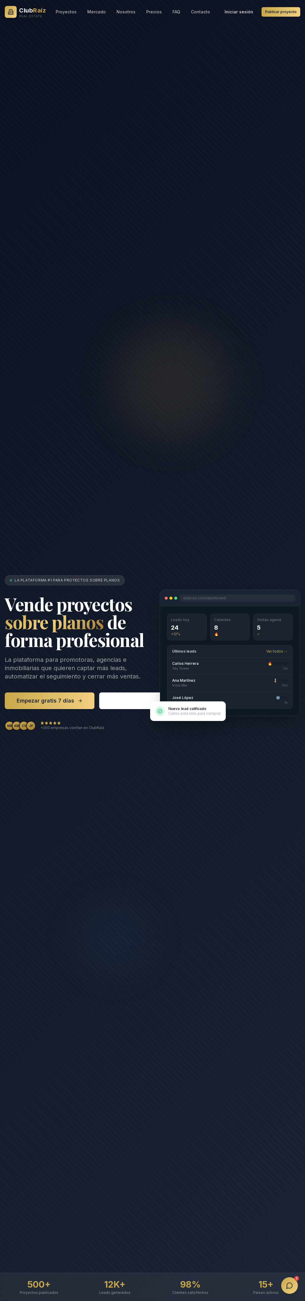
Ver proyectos (134, 700)
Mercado (96, 11)
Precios (154, 11)
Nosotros (126, 11)
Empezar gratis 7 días (50, 700)
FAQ (176, 11)
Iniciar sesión (239, 11)
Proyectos (66, 11)
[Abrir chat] (289, 1285)
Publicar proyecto (281, 12)
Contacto (200, 11)
